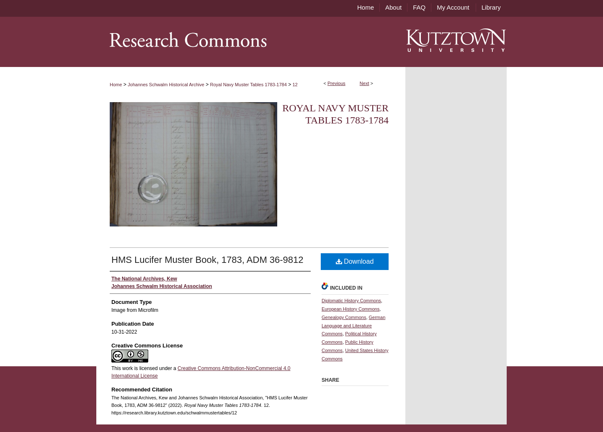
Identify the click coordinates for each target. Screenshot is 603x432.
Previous (336, 83)
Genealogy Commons (344, 317)
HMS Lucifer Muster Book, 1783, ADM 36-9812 (207, 260)
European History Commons (350, 308)
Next (364, 83)
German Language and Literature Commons (353, 326)
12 (295, 84)
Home (116, 84)
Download (355, 261)
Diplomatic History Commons (351, 300)
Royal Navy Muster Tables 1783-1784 (248, 84)
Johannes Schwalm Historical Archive (166, 84)
